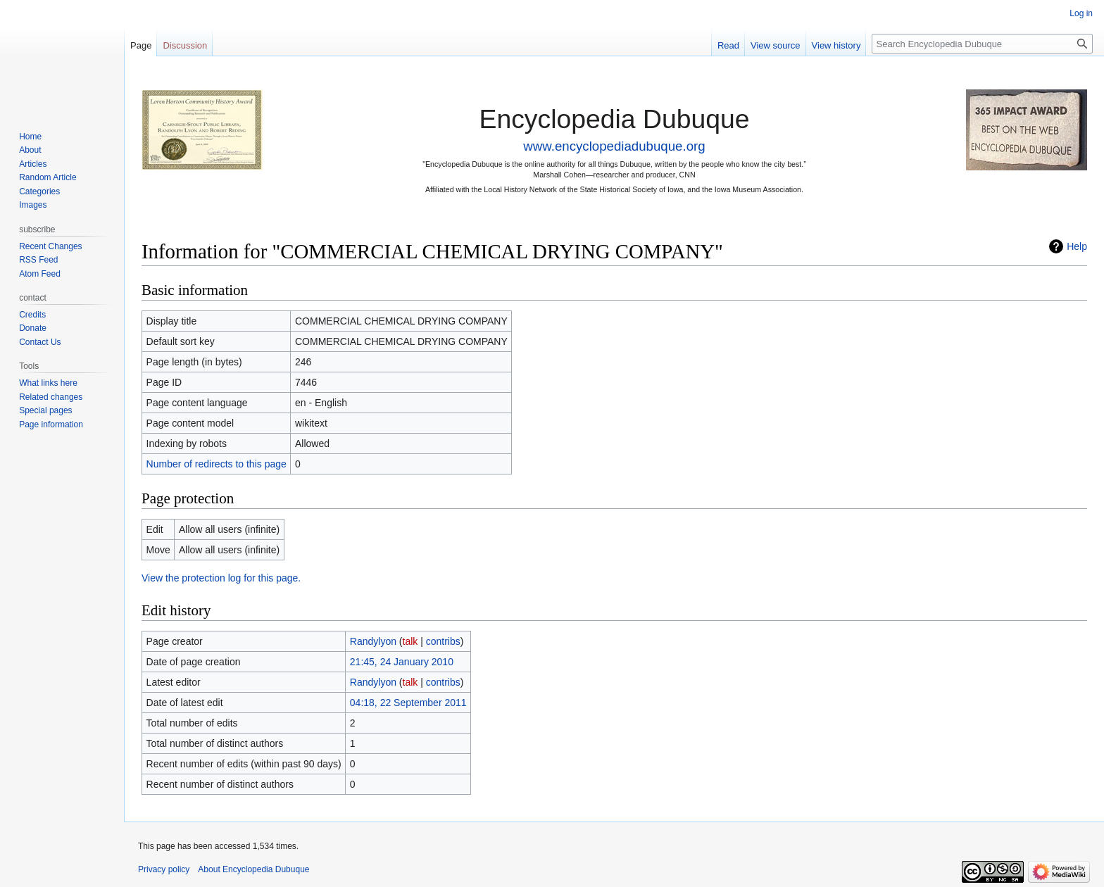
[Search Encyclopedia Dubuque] (982, 44)
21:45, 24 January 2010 (401, 661)
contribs (443, 641)
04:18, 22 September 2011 (408, 702)
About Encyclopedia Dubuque (253, 869)
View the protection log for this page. (221, 578)
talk (410, 641)
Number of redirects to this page (216, 464)
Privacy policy (163, 869)
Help (1077, 246)
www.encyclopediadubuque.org (614, 146)
